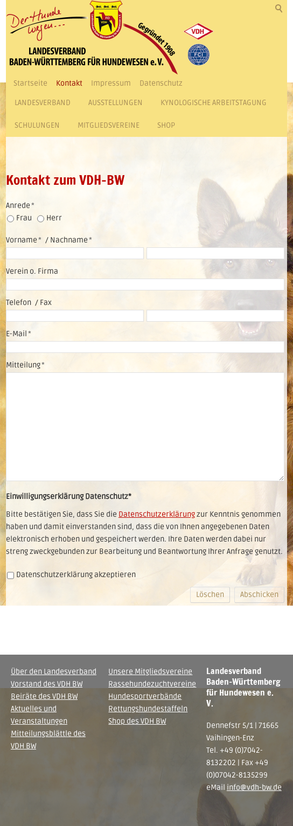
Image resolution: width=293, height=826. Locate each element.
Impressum (111, 83)
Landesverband (43, 102)
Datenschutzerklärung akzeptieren (76, 574)
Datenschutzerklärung (156, 514)
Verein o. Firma (32, 271)
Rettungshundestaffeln (147, 708)
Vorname (23, 240)
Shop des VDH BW (137, 721)
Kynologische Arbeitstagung (214, 102)
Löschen (210, 594)
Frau (24, 218)
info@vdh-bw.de (254, 787)
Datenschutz (161, 83)
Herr (54, 218)
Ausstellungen (115, 102)
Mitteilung (25, 365)
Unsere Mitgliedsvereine (150, 671)
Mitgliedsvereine (108, 125)
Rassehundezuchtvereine (152, 684)
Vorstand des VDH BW (46, 684)
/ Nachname (68, 240)
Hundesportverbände (145, 696)
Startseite (30, 83)
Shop (166, 125)
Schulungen (37, 125)
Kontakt (69, 83)
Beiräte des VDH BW (44, 696)
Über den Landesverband (53, 671)
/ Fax (42, 302)
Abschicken (259, 594)
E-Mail (18, 333)
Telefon (18, 302)
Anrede (20, 205)
